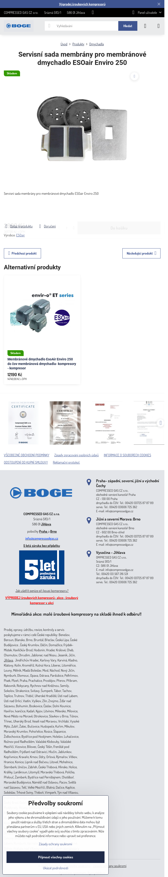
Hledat (127, 26)
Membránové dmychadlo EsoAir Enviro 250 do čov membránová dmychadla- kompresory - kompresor (41, 363)
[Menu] (158, 26)
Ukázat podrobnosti (55, 868)
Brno (53, 531)
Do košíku (119, 209)
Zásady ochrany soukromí (109, 866)
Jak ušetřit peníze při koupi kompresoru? (42, 591)
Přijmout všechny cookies (55, 857)
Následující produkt (141, 253)
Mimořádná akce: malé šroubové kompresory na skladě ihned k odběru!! (76, 614)
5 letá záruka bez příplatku (41, 545)
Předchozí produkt (22, 253)
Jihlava (46, 524)
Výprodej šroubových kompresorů (82, 4)
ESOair (20, 235)
